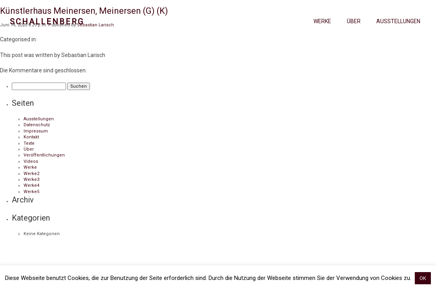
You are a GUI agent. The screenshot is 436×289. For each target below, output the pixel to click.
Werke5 (31, 191)
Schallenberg (47, 21)
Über (354, 21)
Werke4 (31, 185)
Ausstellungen (398, 21)
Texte (29, 143)
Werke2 (31, 173)
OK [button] (423, 278)
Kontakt (31, 137)
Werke (322, 21)
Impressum (36, 131)
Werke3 (31, 179)
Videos (31, 161)
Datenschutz (37, 124)
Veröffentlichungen (44, 155)
